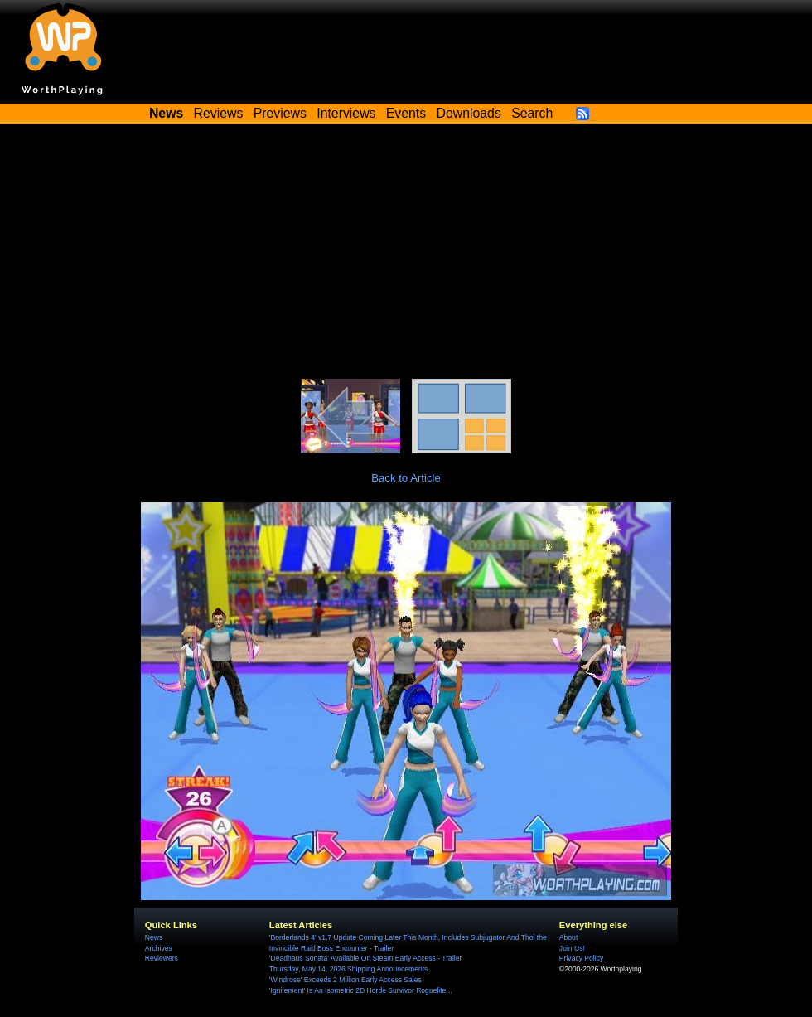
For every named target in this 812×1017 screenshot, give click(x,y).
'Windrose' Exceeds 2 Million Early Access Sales (345, 980)
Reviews (219, 113)
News (153, 937)
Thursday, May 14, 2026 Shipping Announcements (348, 969)
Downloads (469, 113)
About (568, 937)
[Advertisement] (406, 254)
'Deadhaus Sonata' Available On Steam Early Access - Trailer (365, 958)
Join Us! (572, 948)
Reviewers (161, 958)
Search (532, 113)
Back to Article (406, 478)
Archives (158, 948)
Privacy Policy (581, 958)
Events (406, 113)
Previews (280, 113)
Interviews (346, 113)
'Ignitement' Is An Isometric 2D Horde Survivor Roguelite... (360, 990)
